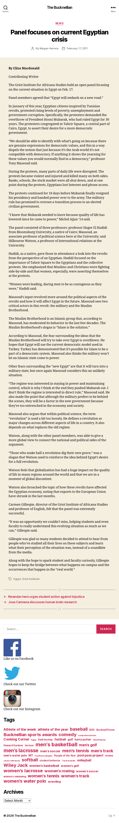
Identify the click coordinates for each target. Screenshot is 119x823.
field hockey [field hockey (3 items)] (45, 739)
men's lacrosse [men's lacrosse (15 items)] (21, 750)
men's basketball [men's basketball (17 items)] (56, 744)
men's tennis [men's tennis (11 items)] (75, 750)
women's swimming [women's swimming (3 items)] (15, 776)
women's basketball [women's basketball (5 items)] (44, 766)
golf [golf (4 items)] (70, 739)
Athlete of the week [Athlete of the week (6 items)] (20, 729)
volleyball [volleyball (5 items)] (84, 760)
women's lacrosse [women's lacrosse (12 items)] (23, 770)
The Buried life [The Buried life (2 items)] (68, 761)
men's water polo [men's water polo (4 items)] (15, 755)
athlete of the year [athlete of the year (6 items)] (53, 729)
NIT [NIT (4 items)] (30, 755)
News (59, 23)
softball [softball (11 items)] (30, 759)
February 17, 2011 (77, 48)
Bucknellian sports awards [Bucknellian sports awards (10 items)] (30, 734)
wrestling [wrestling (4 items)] (54, 781)
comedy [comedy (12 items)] (67, 734)
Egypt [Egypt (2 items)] (33, 740)
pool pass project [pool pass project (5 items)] (90, 755)
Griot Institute (30, 579)
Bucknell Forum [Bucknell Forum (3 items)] (105, 729)
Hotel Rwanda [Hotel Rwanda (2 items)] (99, 740)
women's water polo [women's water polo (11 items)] (25, 781)
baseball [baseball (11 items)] (79, 729)
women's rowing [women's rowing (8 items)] (59, 771)
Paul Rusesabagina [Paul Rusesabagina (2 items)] (43, 756)
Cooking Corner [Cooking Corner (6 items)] (16, 739)
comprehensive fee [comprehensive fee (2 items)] (87, 735)
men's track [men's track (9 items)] (102, 750)
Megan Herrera (49, 48)
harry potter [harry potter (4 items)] (83, 739)
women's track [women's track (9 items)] (75, 775)
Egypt (17, 579)
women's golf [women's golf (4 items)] (70, 766)
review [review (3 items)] (109, 755)
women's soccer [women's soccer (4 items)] (87, 771)
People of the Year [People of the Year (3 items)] (65, 755)
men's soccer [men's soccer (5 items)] (50, 751)
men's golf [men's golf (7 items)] (88, 745)
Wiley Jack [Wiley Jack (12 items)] (16, 765)
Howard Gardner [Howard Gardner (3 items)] (13, 745)
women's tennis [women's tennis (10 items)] (43, 775)
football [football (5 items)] (60, 739)
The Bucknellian (59, 7)
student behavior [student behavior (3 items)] (49, 760)
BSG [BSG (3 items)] (92, 729)
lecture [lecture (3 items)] (29, 745)
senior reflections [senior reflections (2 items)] (12, 761)
